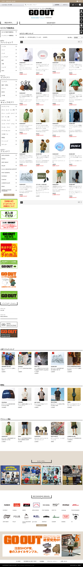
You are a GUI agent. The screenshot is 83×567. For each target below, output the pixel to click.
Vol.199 (10, 1)
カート (78, 4)
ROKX (3, 186)
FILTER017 (4, 176)
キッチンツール (5, 106)
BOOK (3, 92)
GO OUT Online (35, 17)
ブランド (42, 17)
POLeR (3, 165)
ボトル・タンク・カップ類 (8, 110)
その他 (3, 95)
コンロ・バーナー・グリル (8, 123)
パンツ (3, 50)
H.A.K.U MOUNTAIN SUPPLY (9, 169)
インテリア (4, 81)
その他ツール (5, 134)
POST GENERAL (6, 172)
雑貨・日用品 (5, 85)
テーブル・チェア (6, 120)
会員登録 (57, 4)
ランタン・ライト (6, 127)
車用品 (3, 137)
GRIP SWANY (5, 162)
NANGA (3, 158)
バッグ (3, 53)
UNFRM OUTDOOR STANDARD (6, 190)
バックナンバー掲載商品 (7, 35)
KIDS (3, 70)
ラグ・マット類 (5, 116)
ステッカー (4, 144)
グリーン (4, 88)
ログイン (65, 4)
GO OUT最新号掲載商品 (7, 32)
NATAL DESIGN (5, 155)
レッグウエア (5, 56)
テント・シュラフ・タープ (8, 113)
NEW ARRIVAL (8, 315)
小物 (3, 63)
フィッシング (5, 141)
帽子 (3, 60)
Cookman (4, 179)
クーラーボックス (6, 130)
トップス (4, 46)
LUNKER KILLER (6, 183)
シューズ (4, 67)
